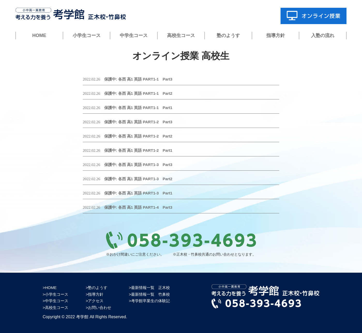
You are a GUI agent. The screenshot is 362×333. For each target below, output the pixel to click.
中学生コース (134, 35)
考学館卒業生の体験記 (150, 301)
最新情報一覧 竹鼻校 (150, 294)
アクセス (95, 301)
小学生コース (87, 35)
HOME (39, 35)
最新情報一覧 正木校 (150, 287)
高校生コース (181, 35)
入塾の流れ (322, 35)
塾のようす (228, 35)
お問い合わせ (99, 307)
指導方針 (275, 35)
